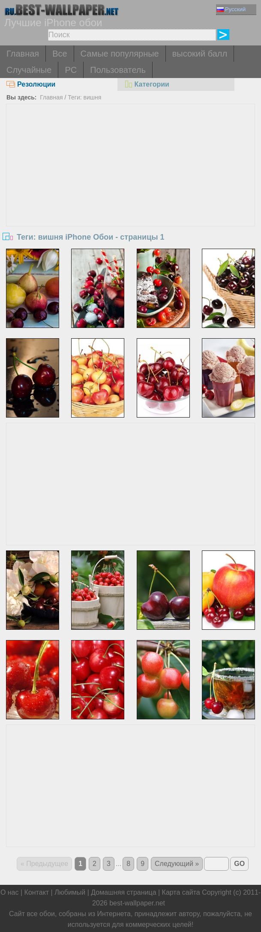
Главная (22, 53)
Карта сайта (181, 892)
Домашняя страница (123, 892)
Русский (231, 9)
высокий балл (199, 53)
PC (71, 70)
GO (239, 863)
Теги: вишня (84, 97)
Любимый (69, 892)
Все (59, 53)
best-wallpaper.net (137, 903)
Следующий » (177, 863)
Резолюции (30, 84)
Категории (146, 84)
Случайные (28, 70)
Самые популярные (120, 53)
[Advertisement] (130, 168)
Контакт (36, 892)
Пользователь (118, 70)
